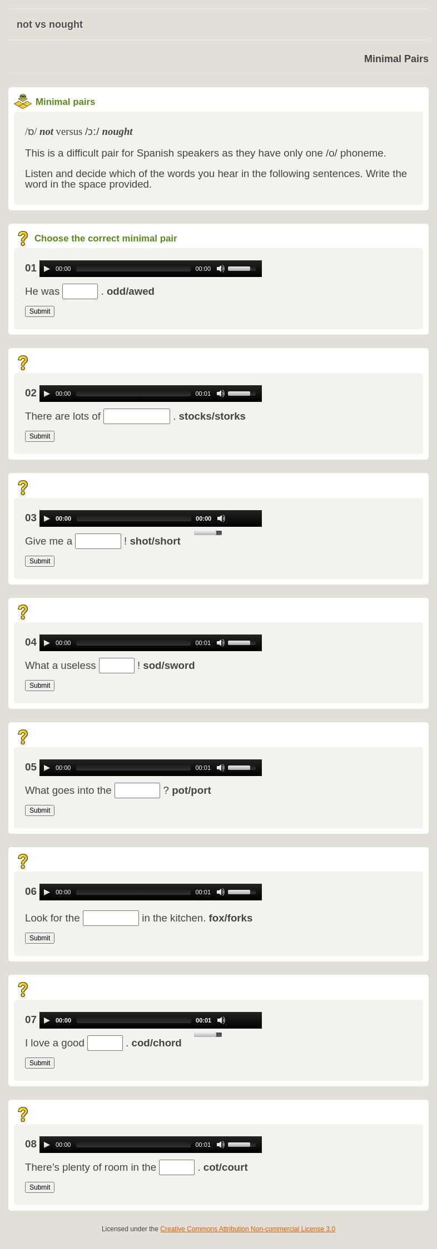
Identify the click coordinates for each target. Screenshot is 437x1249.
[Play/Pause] (46, 268)
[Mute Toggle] (220, 268)
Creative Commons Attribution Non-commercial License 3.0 (247, 1229)
